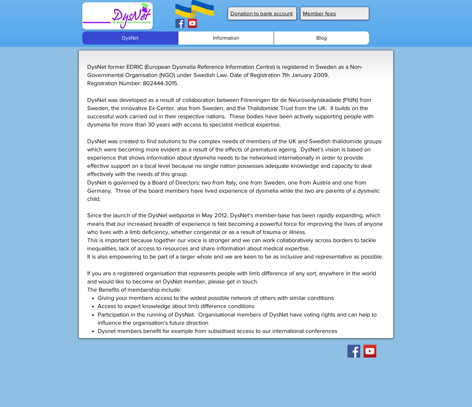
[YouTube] (192, 23)
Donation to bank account (261, 13)
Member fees (319, 13)
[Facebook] (180, 23)
